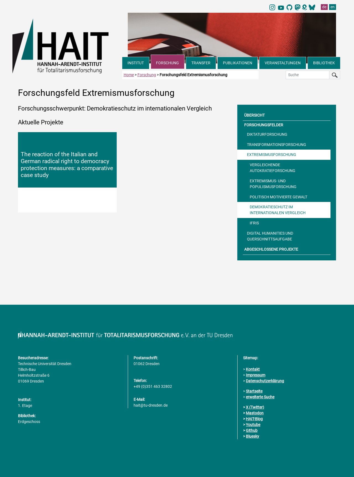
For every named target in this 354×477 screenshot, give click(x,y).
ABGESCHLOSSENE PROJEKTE (271, 249)
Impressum (255, 375)
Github (251, 430)
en (332, 7)
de (324, 7)
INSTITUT (135, 63)
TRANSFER (200, 63)
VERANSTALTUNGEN (283, 63)
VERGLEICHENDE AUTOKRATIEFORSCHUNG (272, 168)
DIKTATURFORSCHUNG (267, 134)
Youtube (253, 424)
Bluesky (252, 436)
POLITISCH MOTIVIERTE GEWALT (278, 197)
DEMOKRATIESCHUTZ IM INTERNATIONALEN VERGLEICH (278, 210)
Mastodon (255, 413)
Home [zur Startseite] (129, 75)
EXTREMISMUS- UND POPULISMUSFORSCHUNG (273, 184)
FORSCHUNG (167, 63)
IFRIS (254, 223)
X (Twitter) (255, 407)
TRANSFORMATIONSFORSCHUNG (276, 144)
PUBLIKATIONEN (237, 63)
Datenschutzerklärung (265, 381)
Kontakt (253, 369)
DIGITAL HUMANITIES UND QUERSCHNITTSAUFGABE (270, 236)
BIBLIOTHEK (324, 63)
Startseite (254, 391)
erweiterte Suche (260, 397)
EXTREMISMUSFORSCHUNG (271, 154)
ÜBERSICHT (254, 115)
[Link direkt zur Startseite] (67, 45)
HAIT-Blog (254, 419)
